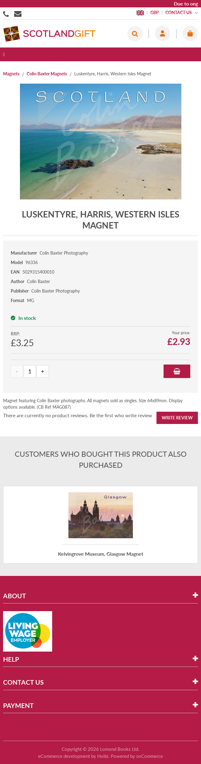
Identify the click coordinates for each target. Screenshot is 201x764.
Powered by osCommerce (137, 756)
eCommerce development (64, 756)
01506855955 (7, 13)
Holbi (102, 756)
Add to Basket (177, 371)
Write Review (177, 417)
